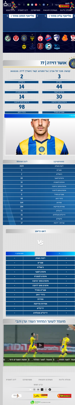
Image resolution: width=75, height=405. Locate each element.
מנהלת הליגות (63, 10)
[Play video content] (37, 345)
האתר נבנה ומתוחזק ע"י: (38, 402)
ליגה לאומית (20, 10)
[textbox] (57, 253)
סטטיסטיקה (32, 10)
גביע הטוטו (7, 10)
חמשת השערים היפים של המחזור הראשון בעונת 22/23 (13, 360)
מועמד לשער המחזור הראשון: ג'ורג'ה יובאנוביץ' (63, 360)
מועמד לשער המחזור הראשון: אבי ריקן (38, 360)
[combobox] (37, 116)
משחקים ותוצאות (47, 10)
